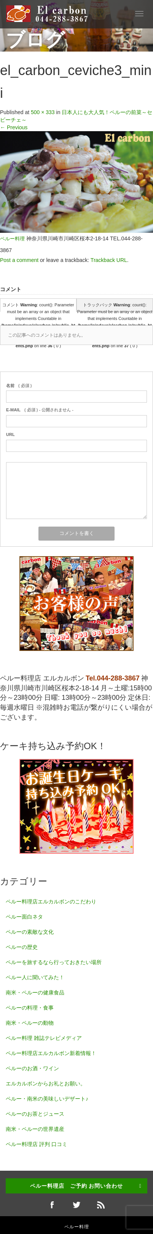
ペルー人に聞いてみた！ (35, 977)
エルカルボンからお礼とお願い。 (46, 1083)
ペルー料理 (12, 238)
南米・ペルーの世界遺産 (35, 1129)
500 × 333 (43, 112)
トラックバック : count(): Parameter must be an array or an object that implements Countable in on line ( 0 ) (114, 307)
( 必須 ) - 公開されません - (39, 410)
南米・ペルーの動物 (30, 1023)
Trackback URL (109, 260)
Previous (13, 127)
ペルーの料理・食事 (30, 1008)
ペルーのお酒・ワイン (32, 1068)
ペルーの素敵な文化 (30, 932)
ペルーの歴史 (22, 947)
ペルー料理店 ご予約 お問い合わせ (76, 1186)
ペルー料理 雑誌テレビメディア (44, 1038)
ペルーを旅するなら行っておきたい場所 (54, 962)
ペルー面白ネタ (24, 917)
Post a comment (19, 260)
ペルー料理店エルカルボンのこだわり (51, 901)
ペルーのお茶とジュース (35, 1114)
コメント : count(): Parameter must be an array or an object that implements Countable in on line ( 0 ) (38, 307)
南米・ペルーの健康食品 (35, 992)
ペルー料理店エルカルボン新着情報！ (51, 1053)
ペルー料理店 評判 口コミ (36, 1144)
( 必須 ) (19, 385)
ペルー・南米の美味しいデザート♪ (47, 1099)
